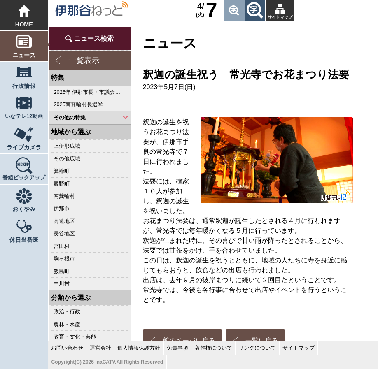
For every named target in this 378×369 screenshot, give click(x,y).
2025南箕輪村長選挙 (78, 104)
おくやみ (23, 209)
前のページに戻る (189, 291)
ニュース (23, 55)
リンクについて (257, 348)
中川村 (62, 284)
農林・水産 (67, 324)
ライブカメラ (24, 147)
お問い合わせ (67, 348)
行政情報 (23, 86)
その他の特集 (70, 117)
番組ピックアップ (23, 178)
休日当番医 (23, 240)
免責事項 (177, 348)
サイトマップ (280, 17)
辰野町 (62, 184)
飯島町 (62, 271)
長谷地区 (64, 233)
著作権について (213, 348)
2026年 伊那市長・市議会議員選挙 (92, 92)
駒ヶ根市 (64, 258)
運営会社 (100, 348)
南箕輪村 (64, 196)
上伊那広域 (67, 146)
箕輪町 (62, 171)
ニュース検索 (94, 38)
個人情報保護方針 (138, 348)
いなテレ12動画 (24, 116)
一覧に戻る (261, 291)
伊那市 (62, 208)
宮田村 (62, 246)
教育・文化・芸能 (75, 337)
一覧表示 (84, 60)
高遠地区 (64, 221)
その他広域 (67, 158)
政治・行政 (67, 312)
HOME (24, 24)
